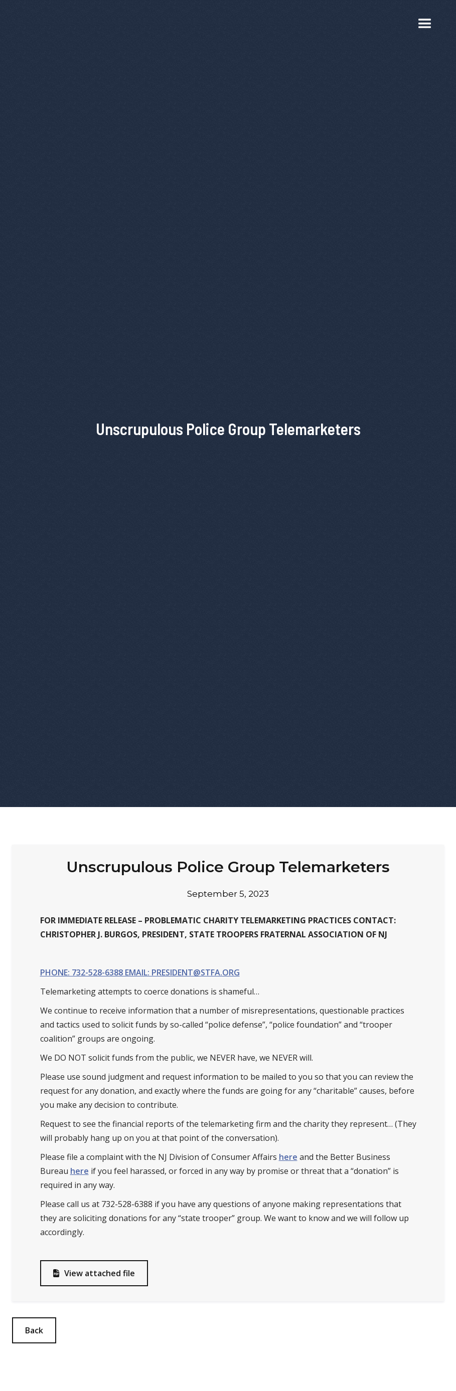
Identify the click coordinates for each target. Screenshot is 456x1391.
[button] (425, 24)
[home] (42, 24)
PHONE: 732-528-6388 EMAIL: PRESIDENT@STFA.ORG (140, 972)
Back (34, 1330)
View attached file (94, 1273)
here (288, 1156)
